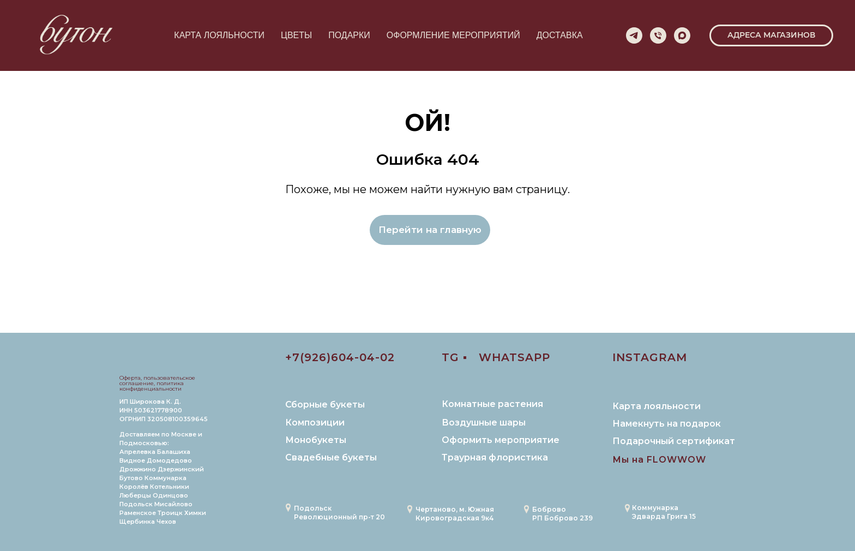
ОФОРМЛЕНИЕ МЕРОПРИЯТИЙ (453, 35)
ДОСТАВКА (560, 35)
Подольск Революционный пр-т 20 (339, 512)
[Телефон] (658, 35)
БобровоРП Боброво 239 (562, 513)
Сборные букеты (325, 404)
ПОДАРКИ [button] (349, 35)
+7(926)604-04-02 (340, 357)
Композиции (315, 422)
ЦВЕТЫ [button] (296, 35)
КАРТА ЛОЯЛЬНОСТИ (219, 35)
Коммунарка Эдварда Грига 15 (664, 512)
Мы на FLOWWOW (659, 459)
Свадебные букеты (331, 457)
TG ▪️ (454, 357)
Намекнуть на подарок (666, 423)
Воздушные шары (484, 422)
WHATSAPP (514, 357)
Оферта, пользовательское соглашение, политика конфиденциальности (157, 383)
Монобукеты (315, 440)
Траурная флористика (495, 457)
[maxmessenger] (682, 35)
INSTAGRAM (649, 357)
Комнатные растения (492, 404)
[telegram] (634, 35)
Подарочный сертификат (673, 441)
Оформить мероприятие (500, 440)
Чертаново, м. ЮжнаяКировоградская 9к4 (455, 513)
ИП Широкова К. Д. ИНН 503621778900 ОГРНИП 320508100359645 (163, 410)
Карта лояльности (656, 406)
